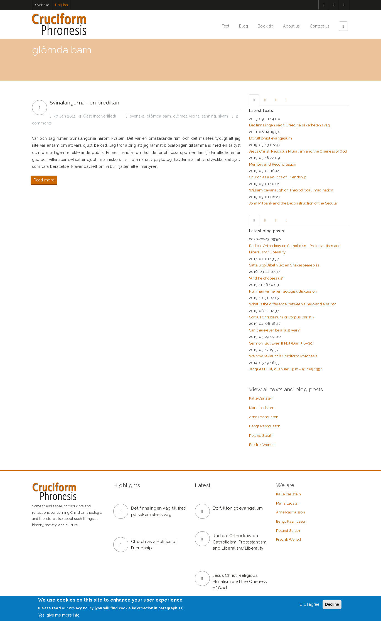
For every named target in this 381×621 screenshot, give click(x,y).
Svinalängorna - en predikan (84, 103)
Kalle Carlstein (261, 398)
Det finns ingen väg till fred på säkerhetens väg (289, 125)
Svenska (42, 5)
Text (225, 26)
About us (291, 26)
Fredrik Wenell (262, 445)
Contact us (320, 26)
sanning (209, 116)
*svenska (136, 116)
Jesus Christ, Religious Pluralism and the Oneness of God (298, 151)
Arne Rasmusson (264, 417)
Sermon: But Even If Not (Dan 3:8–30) (281, 343)
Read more (44, 180)
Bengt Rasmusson (265, 426)
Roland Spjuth (261, 435)
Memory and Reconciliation (272, 164)
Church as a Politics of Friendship (277, 177)
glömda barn (159, 116)
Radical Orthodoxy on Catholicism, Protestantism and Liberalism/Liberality (239, 542)
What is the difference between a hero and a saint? (292, 304)
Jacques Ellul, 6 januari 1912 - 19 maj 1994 (286, 369)
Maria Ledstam (262, 408)
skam (223, 116)
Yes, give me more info (59, 615)
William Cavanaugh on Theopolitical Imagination (291, 190)
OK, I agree (309, 604)
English (61, 5)
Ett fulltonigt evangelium (270, 138)
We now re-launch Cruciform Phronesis (283, 356)
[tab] (254, 100)
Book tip (265, 26)
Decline (332, 604)
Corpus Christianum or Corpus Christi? (281, 317)
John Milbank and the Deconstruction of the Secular (293, 203)
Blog (243, 26)
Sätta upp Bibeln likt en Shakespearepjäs (284, 265)
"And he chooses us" (266, 278)
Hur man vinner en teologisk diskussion (283, 291)
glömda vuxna (186, 116)
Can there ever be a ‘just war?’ (275, 330)
